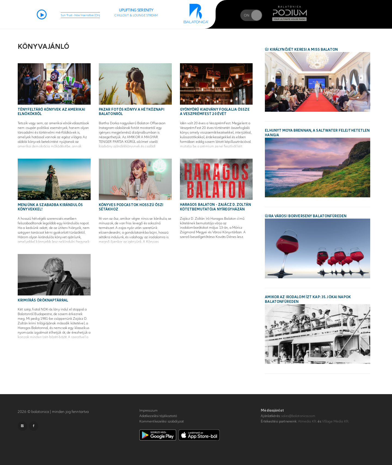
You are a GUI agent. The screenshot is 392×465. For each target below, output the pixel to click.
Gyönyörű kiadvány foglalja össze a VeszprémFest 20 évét (215, 111)
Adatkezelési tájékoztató (158, 416)
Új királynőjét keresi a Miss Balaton (301, 49)
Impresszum (148, 410)
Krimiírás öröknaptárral (43, 300)
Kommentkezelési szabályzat (161, 421)
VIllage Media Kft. (335, 421)
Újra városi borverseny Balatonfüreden (306, 216)
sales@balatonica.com (298, 416)
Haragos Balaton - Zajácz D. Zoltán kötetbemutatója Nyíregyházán (215, 207)
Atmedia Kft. (307, 421)
